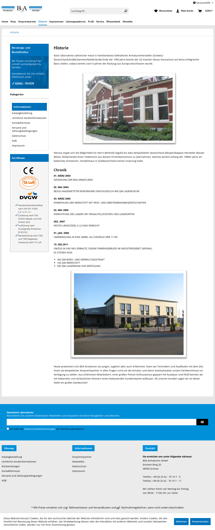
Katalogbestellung (22, 113)
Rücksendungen (11, 466)
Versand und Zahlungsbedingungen (24, 129)
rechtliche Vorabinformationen (29, 118)
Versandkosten (102, 507)
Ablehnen (181, 521)
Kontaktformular (21, 122)
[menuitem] (99, 11)
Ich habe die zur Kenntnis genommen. (47, 428)
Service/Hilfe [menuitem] (202, 2)
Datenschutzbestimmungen (39, 428)
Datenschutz (19, 135)
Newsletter (78, 461)
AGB (14, 140)
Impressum (18, 145)
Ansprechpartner (82, 456)
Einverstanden (200, 521)
